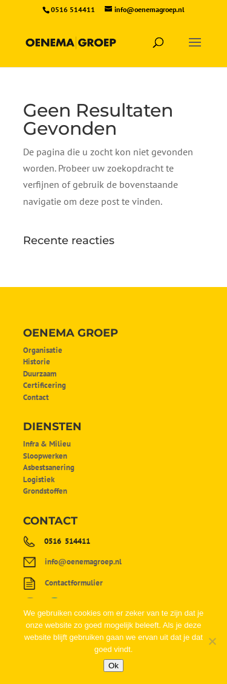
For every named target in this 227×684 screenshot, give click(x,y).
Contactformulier (74, 583)
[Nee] (212, 641)
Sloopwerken (45, 456)
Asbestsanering (48, 467)
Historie (36, 362)
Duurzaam (39, 374)
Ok (113, 665)
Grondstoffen (45, 491)
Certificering (44, 385)
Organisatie (42, 350)
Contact (36, 397)
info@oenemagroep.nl (83, 562)
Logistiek (38, 479)
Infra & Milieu (47, 444)
